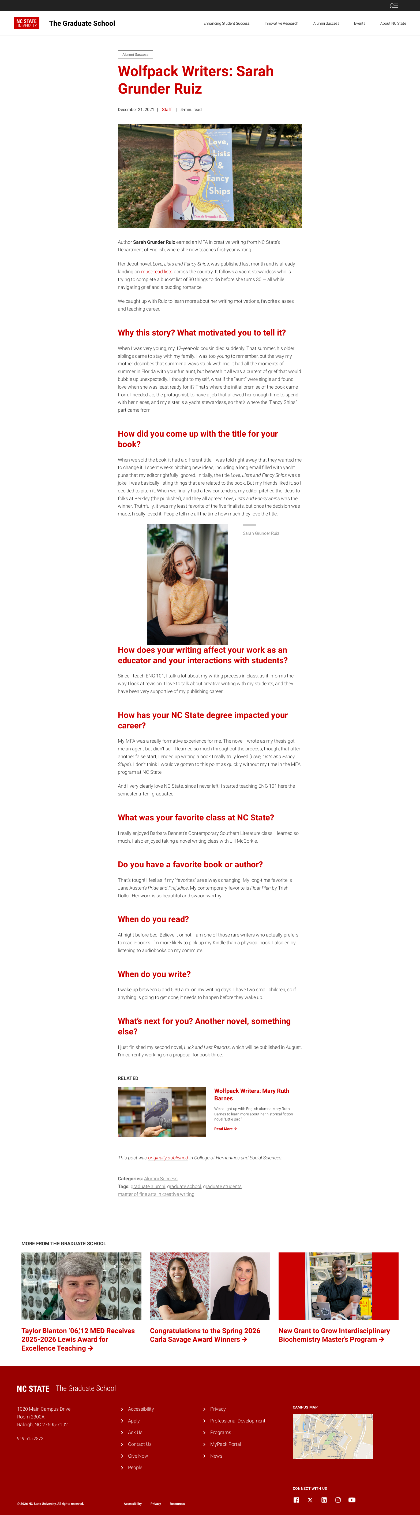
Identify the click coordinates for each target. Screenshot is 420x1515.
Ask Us (135, 1432)
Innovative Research (281, 23)
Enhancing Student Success (227, 23)
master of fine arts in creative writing (156, 1194)
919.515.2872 (30, 1438)
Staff (167, 109)
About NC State (393, 23)
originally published (168, 1157)
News (216, 1456)
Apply (134, 1421)
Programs (220, 1432)
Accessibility (141, 1409)
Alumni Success (326, 23)
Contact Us (140, 1444)
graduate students (222, 1186)
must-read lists (156, 271)
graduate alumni (148, 1186)
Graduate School (184, 1186)
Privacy (218, 1409)
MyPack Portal (225, 1444)
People (135, 1467)
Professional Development (237, 1421)
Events (359, 23)
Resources (177, 1504)
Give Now (138, 1456)
